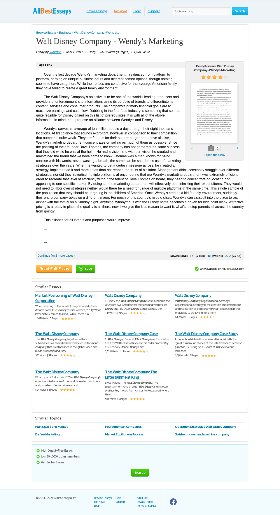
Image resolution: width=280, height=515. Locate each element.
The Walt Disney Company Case (131, 333)
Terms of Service (146, 506)
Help (118, 498)
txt (192, 255)
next (238, 148)
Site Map (142, 498)
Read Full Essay (54, 268)
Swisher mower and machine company (202, 434)
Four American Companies (123, 427)
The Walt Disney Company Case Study (206, 333)
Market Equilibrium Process (124, 434)
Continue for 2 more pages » (56, 256)
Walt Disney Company (123, 295)
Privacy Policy (145, 502)
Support (154, 11)
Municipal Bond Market (51, 427)
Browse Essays (96, 11)
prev (192, 148)
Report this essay (215, 155)
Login (137, 11)
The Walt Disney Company (57, 333)
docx (228, 255)
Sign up (140, 472)
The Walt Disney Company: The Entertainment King (131, 374)
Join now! (120, 11)
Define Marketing (47, 434)
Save (85, 268)
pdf (208, 255)
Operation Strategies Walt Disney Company (205, 427)
